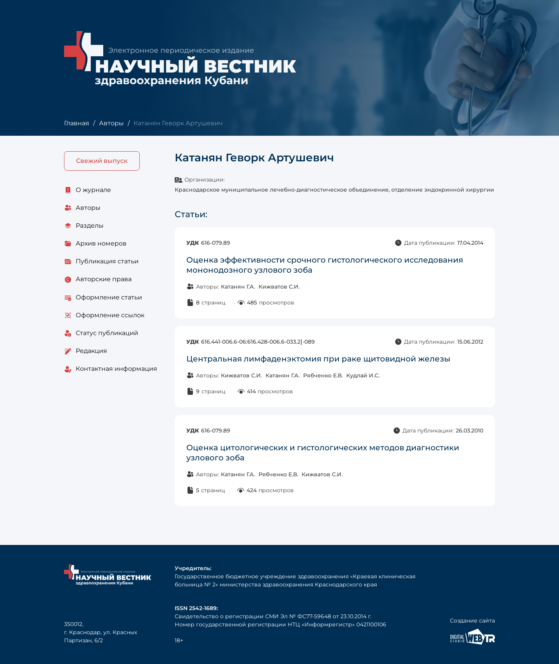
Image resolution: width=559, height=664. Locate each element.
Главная (76, 123)
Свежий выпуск (102, 160)
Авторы (111, 123)
